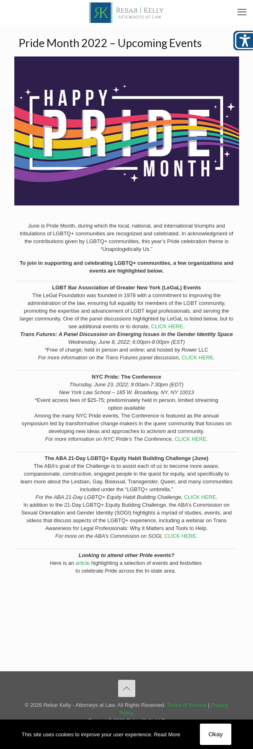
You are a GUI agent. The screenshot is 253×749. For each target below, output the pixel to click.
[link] (126, 12)
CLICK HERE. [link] (191, 439)
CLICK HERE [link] (167, 326)
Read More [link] (167, 734)
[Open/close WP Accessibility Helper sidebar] (243, 40)
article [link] (83, 563)
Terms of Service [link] (186, 705)
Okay (215, 734)
